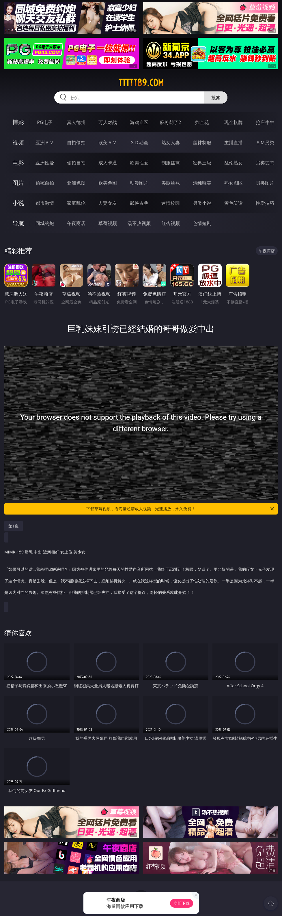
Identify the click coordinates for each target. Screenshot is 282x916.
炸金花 (202, 122)
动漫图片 (139, 183)
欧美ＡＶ (107, 142)
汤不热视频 (139, 223)
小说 (18, 203)
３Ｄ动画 (139, 142)
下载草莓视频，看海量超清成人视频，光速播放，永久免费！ (180, 508)
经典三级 (202, 162)
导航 (18, 223)
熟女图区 (233, 183)
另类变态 (265, 162)
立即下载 (181, 903)
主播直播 (233, 142)
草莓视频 (107, 223)
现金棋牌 (233, 122)
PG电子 (44, 122)
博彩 (18, 122)
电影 (18, 162)
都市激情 (45, 203)
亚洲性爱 (45, 162)
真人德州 (76, 122)
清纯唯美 (202, 183)
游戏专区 (139, 122)
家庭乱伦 (76, 203)
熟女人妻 (170, 142)
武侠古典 (139, 203)
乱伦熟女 (233, 162)
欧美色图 (107, 183)
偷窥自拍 (45, 183)
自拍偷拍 (76, 142)
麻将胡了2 (170, 122)
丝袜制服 (202, 142)
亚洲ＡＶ (45, 142)
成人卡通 (107, 162)
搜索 (216, 97)
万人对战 (107, 122)
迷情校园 (170, 203)
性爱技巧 (265, 203)
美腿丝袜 (170, 183)
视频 (18, 142)
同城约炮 (45, 223)
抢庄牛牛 (265, 122)
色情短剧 (202, 223)
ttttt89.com (141, 83)
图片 (18, 183)
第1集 (13, 526)
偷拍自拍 (76, 162)
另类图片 (265, 183)
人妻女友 (107, 203)
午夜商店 (76, 223)
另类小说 (202, 203)
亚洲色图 (76, 183)
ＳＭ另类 (265, 142)
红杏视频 (170, 223)
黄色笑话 (233, 203)
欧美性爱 (139, 162)
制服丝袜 (170, 162)
